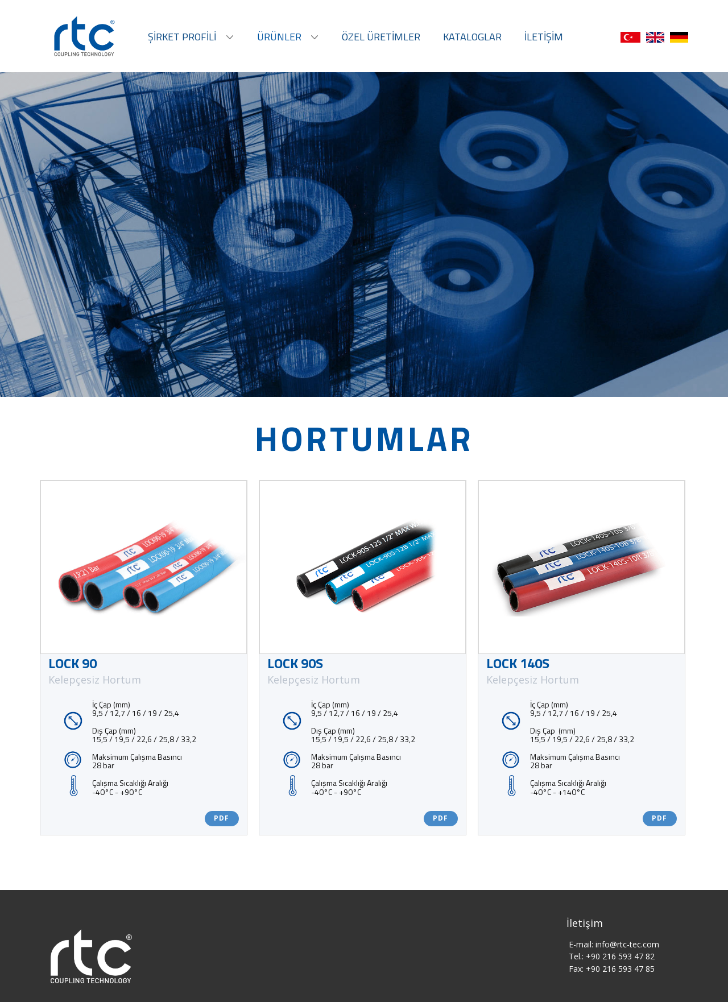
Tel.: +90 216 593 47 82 (612, 956)
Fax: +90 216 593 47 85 (612, 968)
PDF (221, 818)
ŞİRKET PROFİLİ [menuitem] (182, 36)
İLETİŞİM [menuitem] (543, 36)
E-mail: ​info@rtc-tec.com (614, 944)
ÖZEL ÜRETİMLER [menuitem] (381, 36)
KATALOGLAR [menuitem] (472, 36)
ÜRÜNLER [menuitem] (279, 36)
